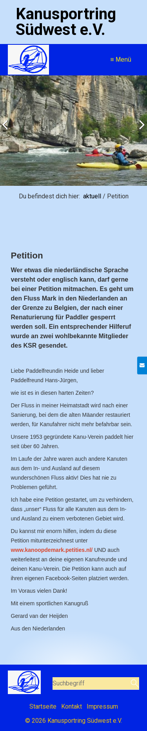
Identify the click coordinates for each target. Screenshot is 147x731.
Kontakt (71, 706)
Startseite (42, 706)
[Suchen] (134, 683)
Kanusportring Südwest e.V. (66, 22)
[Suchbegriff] (96, 683)
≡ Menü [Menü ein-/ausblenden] (120, 59)
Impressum (102, 706)
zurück (8, 132)
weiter (139, 132)
